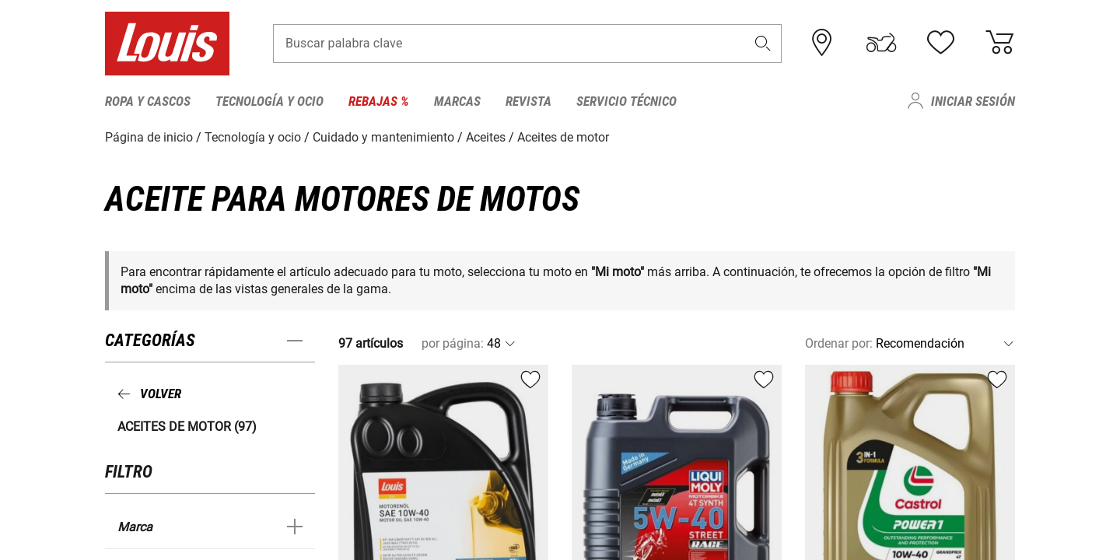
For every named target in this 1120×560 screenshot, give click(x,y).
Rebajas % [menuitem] (378, 101)
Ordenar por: (839, 343)
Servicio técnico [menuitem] (626, 101)
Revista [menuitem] (528, 101)
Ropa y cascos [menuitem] (148, 101)
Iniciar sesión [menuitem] (973, 101)
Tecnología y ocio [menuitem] (269, 101)
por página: (453, 343)
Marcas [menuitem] (457, 101)
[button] (763, 44)
